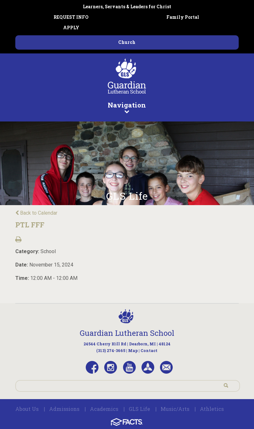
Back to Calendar (36, 213)
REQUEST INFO (71, 17)
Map (133, 350)
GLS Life (139, 408)
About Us (27, 408)
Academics (104, 408)
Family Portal (182, 17)
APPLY (71, 27)
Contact (149, 350)
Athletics (212, 408)
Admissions (64, 408)
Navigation (127, 107)
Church (126, 42)
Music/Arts (175, 408)
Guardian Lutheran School (127, 333)
